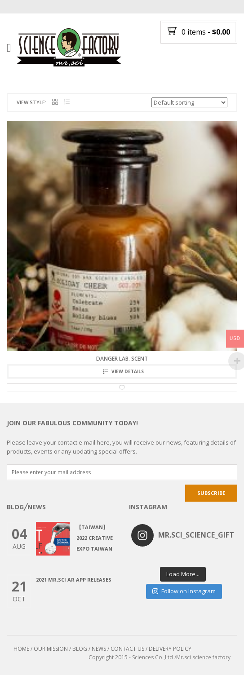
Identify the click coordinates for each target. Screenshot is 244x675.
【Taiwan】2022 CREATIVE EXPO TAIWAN (94, 538)
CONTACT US (127, 649)
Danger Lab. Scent (122, 358)
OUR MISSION (51, 649)
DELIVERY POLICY (170, 649)
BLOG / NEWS (89, 649)
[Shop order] (189, 102)
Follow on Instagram (184, 591)
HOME (21, 649)
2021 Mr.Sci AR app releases (73, 579)
